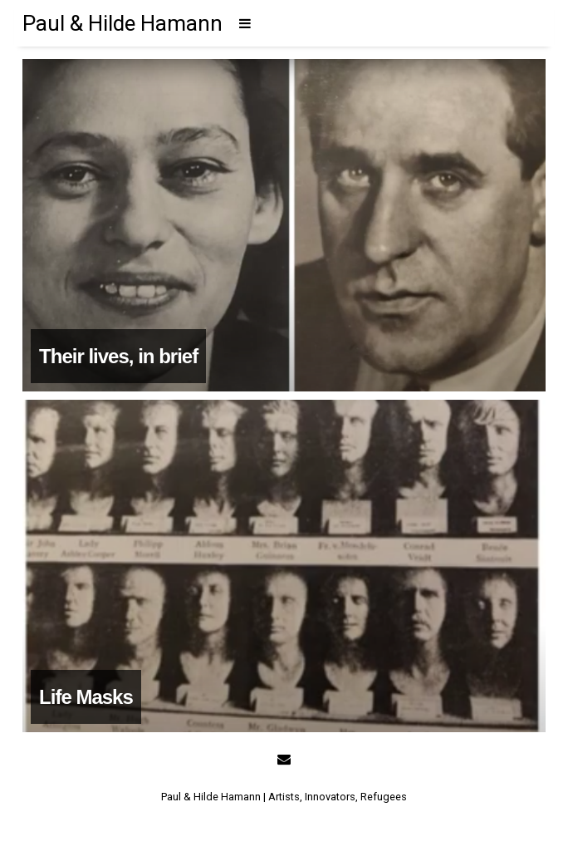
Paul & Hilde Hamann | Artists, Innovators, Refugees (284, 796)
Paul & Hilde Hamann (122, 23)
